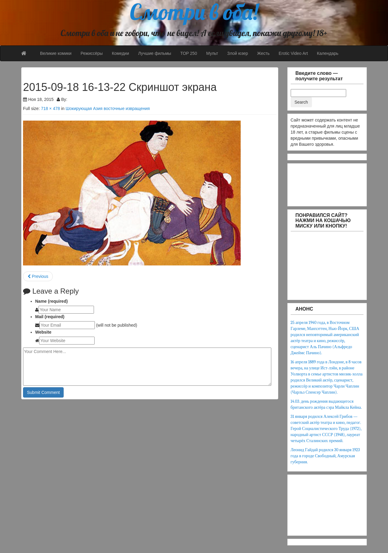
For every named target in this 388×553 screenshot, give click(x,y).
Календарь (328, 53)
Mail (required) (49, 316)
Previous (38, 276)
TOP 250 (188, 53)
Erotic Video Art (293, 53)
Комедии (120, 53)
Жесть (263, 53)
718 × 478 (50, 108)
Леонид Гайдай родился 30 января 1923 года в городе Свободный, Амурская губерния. (325, 456)
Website (43, 332)
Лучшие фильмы (154, 53)
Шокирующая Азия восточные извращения (107, 108)
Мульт (212, 53)
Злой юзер (237, 53)
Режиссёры (92, 53)
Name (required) (51, 301)
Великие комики (56, 53)
